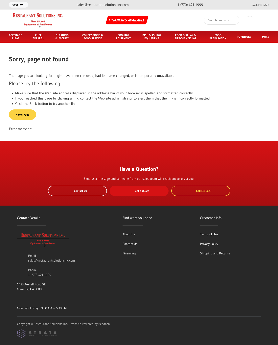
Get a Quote (139, 191)
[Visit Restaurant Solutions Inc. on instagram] (27, 299)
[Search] (221, 20)
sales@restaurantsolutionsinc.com (51, 260)
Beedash (104, 324)
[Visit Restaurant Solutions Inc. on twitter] (35, 299)
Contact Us (77, 191)
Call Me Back (257, 4)
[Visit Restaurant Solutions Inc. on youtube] (19, 299)
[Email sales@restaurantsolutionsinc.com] (99, 5)
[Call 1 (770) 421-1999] (187, 5)
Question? (18, 4)
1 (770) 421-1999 (39, 275)
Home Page (22, 114)
